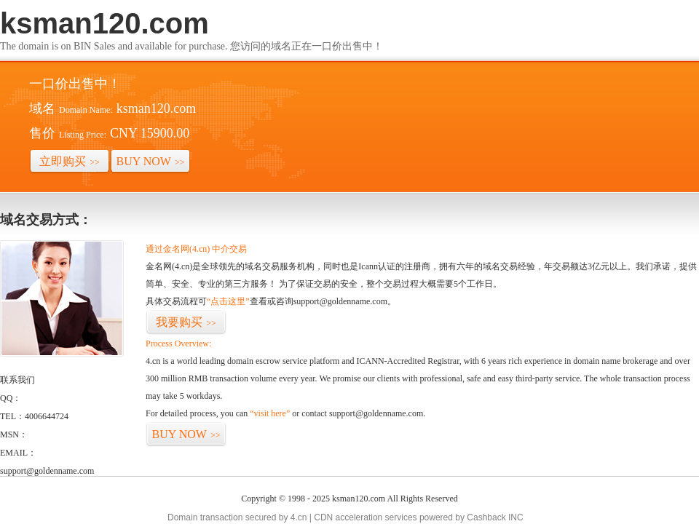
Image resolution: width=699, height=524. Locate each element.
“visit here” (270, 413)
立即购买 (69, 161)
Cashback (486, 517)
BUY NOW (150, 161)
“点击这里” (228, 301)
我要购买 (186, 322)
